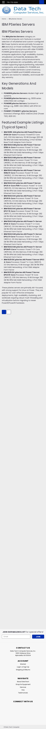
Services (23, 687)
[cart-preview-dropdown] (41, 2)
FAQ (23, 690)
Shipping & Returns (23, 670)
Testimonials (23, 693)
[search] (31, 2)
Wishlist (23, 664)
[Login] (35, 2)
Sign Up (26, 667)
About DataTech (23, 682)
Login (19, 667)
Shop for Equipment (23, 684)
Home (4, 19)
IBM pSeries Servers (15, 19)
